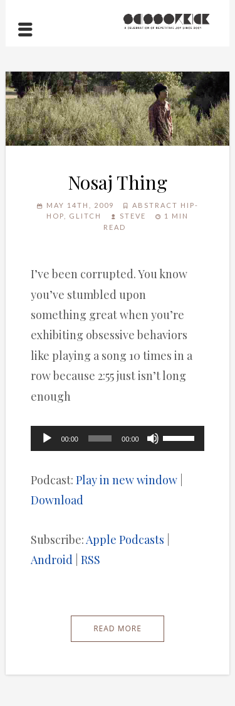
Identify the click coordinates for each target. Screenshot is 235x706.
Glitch (85, 216)
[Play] (47, 438)
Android (52, 559)
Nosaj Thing (117, 182)
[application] (117, 438)
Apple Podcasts (125, 539)
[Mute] (153, 438)
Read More (117, 628)
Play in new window (126, 479)
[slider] (100, 438)
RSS (90, 559)
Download (57, 500)
